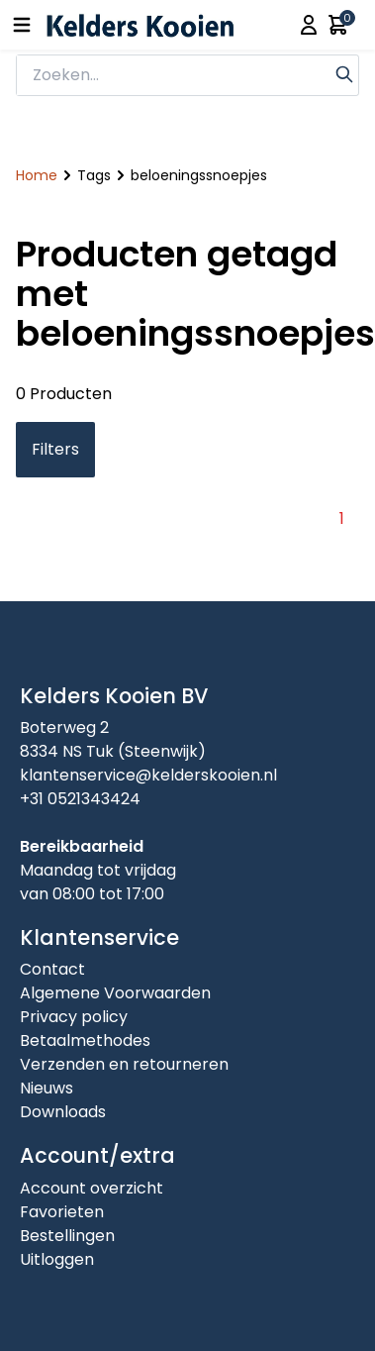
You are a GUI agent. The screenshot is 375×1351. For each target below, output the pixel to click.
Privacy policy (74, 1016)
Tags (94, 175)
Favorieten (62, 1211)
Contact (52, 969)
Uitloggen (57, 1259)
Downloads (63, 1111)
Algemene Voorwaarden (115, 993)
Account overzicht (91, 1188)
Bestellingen (67, 1235)
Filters (55, 449)
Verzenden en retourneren (124, 1064)
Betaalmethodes (85, 1040)
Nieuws (46, 1088)
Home (36, 175)
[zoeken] (173, 75)
